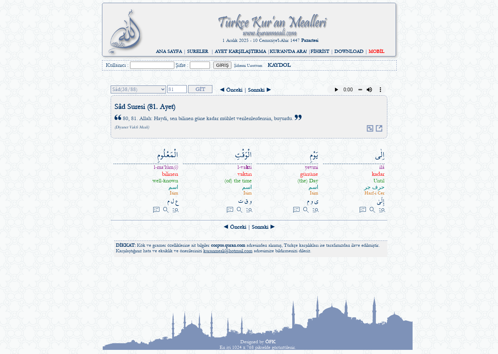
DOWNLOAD (348, 51)
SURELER (197, 51)
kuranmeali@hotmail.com (227, 251)
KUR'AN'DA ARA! (288, 51)
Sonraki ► (259, 90)
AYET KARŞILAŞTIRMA (240, 51)
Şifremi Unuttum (248, 65)
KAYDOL (279, 65)
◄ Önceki (230, 90)
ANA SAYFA (169, 51)
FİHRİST (320, 51)
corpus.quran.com (228, 245)
